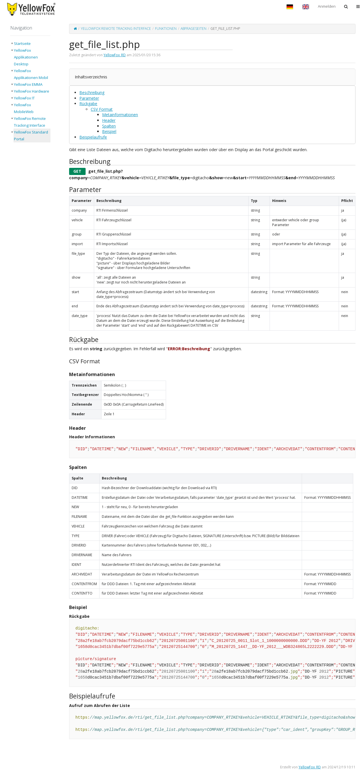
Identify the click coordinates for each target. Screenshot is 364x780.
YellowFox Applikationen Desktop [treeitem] (26, 57)
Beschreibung (91, 92)
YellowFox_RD (115, 55)
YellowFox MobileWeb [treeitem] (24, 108)
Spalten (109, 126)
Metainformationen (120, 114)
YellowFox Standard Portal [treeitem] (31, 135)
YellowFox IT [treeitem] (24, 98)
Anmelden (327, 6)
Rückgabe (88, 103)
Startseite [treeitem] (22, 43)
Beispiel (109, 131)
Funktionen (166, 28)
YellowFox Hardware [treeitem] (31, 91)
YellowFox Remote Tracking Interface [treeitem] (30, 122)
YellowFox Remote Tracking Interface (116, 28)
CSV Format (102, 109)
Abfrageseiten (193, 28)
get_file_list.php (225, 28)
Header (108, 120)
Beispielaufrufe (93, 137)
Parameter (89, 98)
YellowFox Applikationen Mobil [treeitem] (31, 74)
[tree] (30, 91)
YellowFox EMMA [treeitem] (28, 84)
